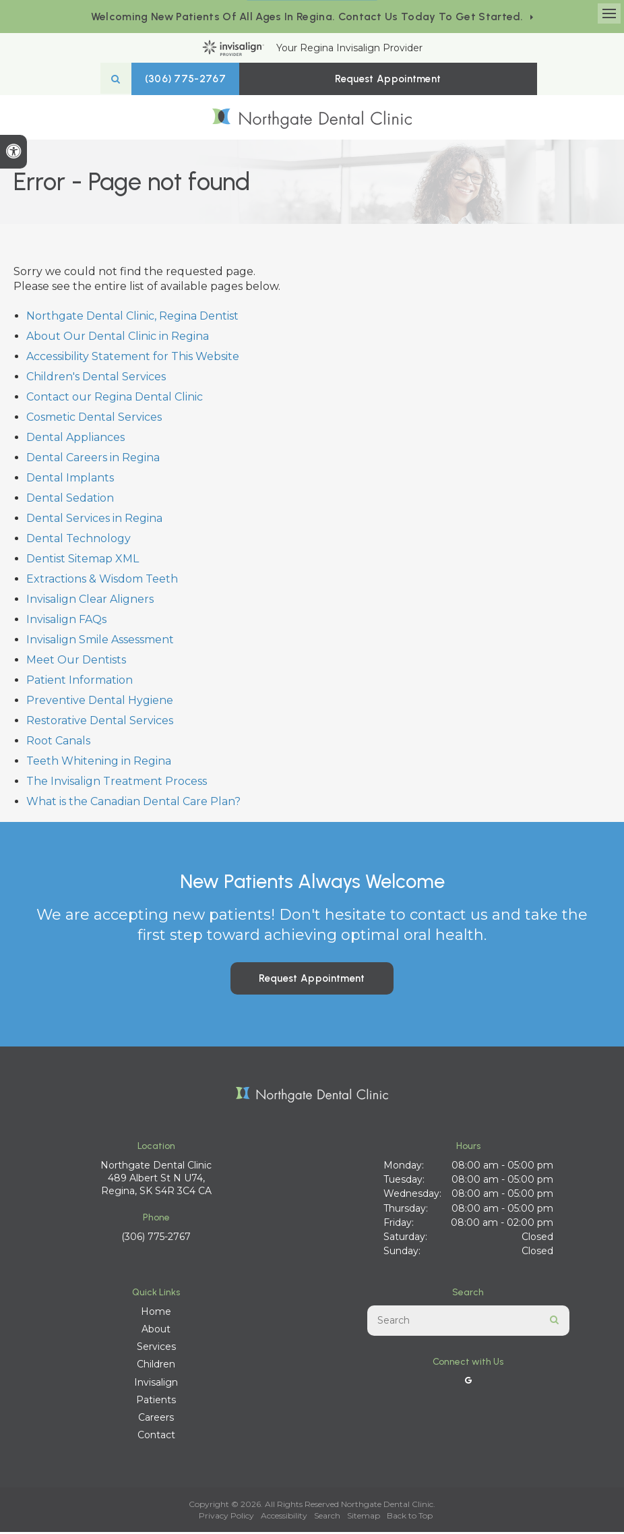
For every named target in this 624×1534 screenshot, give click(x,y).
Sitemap (363, 1517)
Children (156, 1366)
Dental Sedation (70, 500)
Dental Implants (70, 479)
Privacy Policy (226, 1517)
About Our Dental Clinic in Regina (117, 338)
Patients (156, 1401)
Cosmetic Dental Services (94, 419)
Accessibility (284, 1517)
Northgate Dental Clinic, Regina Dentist (132, 318)
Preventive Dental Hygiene (99, 702)
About (156, 1330)
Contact (156, 1437)
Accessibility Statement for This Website (132, 358)
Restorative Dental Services (99, 722)
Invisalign (156, 1384)
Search (327, 1517)
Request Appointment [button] (393, 79)
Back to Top (410, 1517)
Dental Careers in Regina (93, 459)
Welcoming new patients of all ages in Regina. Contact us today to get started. (307, 16)
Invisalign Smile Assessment (100, 641)
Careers (156, 1419)
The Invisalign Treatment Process (116, 783)
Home (156, 1313)
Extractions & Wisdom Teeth (102, 580)
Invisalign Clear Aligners (90, 601)
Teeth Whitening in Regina (98, 763)
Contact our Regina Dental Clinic (114, 398)
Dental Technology (78, 540)
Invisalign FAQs (66, 621)
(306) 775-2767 (262, 79)
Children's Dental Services (96, 378)
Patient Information (79, 682)
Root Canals (58, 742)
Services (156, 1349)
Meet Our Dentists (76, 661)
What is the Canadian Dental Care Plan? (133, 803)
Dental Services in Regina (94, 520)
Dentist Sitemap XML (82, 560)
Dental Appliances (75, 439)
